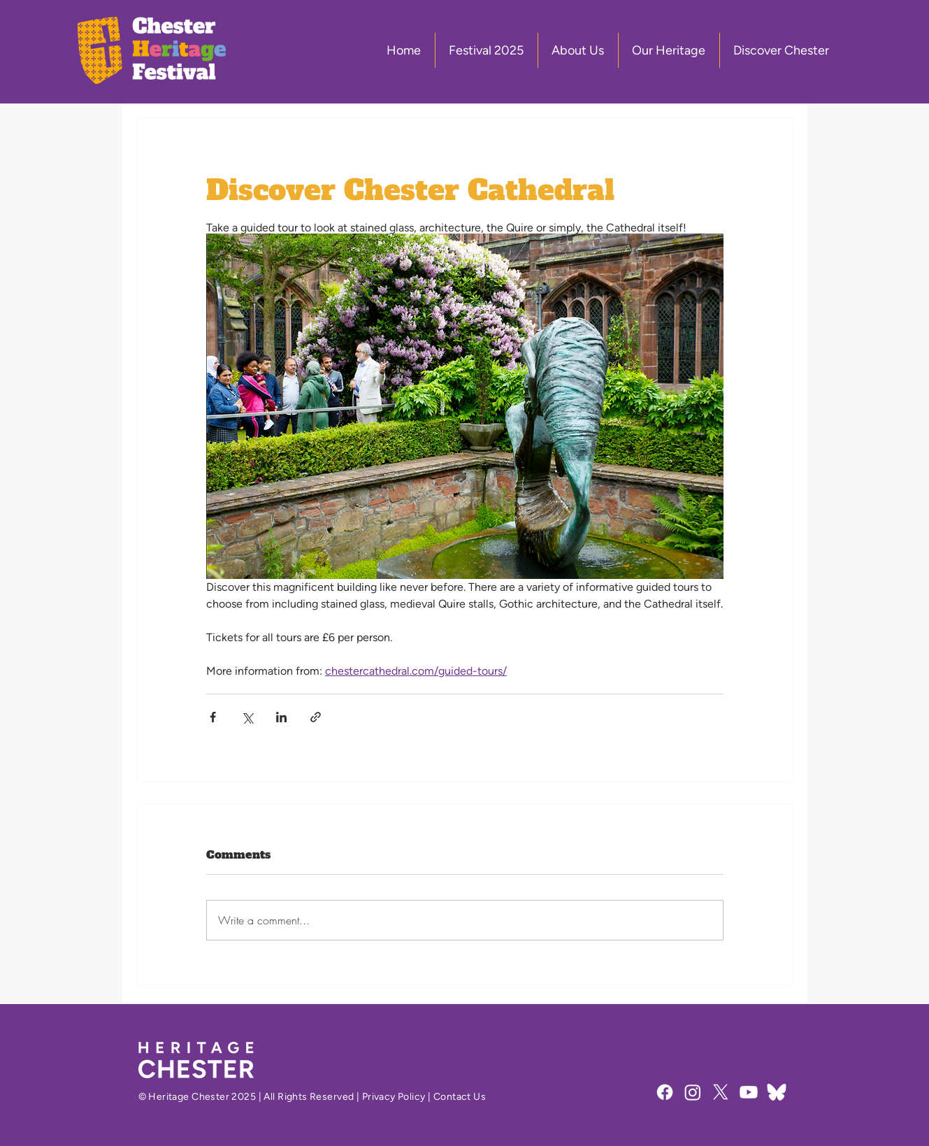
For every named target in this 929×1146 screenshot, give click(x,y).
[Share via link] (315, 717)
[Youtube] (748, 1092)
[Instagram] (692, 1092)
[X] (720, 1092)
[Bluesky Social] (776, 1092)
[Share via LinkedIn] (281, 717)
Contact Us (459, 1097)
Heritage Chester (188, 1097)
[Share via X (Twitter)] (247, 717)
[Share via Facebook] (212, 717)
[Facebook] (664, 1092)
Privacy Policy (394, 1097)
